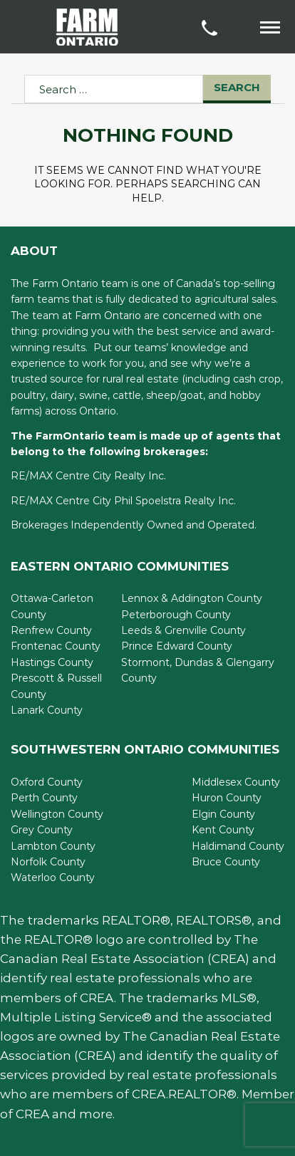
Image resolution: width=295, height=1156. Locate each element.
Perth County (44, 797)
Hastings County (52, 662)
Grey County (42, 829)
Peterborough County (176, 614)
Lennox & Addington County (191, 598)
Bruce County (226, 861)
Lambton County (53, 846)
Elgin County (223, 814)
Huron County (227, 797)
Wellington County (57, 814)
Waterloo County (53, 877)
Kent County (223, 829)
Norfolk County (48, 861)
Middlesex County (236, 782)
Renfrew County (51, 630)
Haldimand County (238, 846)
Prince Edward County (176, 646)
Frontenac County (55, 646)
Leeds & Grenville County (183, 630)
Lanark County (47, 710)
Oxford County (47, 782)
